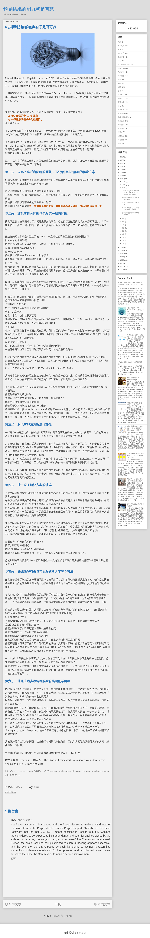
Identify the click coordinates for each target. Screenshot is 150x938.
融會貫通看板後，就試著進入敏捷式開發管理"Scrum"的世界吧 (135, 428)
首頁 (58, 904)
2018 (122, 169)
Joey (119, 143)
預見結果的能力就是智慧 (28, 9)
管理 (119, 87)
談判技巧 (121, 98)
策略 (119, 83)
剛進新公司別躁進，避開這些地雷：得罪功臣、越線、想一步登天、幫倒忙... (131, 284)
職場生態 (121, 121)
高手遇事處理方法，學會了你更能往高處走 (131, 209)
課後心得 (121, 94)
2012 (122, 254)
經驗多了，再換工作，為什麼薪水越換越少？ (135, 480)
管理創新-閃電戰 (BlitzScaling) (133, 379)
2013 (122, 251)
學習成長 (121, 102)
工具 (119, 49)
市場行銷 (121, 57)
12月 (124, 181)
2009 (122, 263)
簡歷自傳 (121, 109)
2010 (122, 260)
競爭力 (120, 132)
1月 (123, 243)
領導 (119, 91)
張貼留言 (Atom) (62, 915)
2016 (122, 176)
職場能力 (121, 125)
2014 (122, 247)
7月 (123, 225)
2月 (123, 240)
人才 (119, 42)
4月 (123, 234)
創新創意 (121, 76)
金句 (119, 61)
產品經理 (121, 72)
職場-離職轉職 (123, 117)
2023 (122, 160)
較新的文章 (13, 904)
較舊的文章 (102, 904)
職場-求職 (121, 113)
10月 (124, 188)
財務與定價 (122, 68)
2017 (122, 173)
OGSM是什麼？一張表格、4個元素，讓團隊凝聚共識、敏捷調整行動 (135, 337)
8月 (123, 222)
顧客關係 (121, 140)
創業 (36, 787)
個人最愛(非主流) (124, 64)
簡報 (119, 106)
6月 (123, 228)
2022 (122, 163)
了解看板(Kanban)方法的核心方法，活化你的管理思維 (135, 455)
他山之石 (121, 53)
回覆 (13, 858)
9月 (123, 218)
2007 (122, 269)
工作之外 (121, 46)
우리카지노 (46, 831)
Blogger (81, 932)
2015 (122, 179)
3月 (123, 237)
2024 (122, 157)
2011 (122, 257)
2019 (122, 166)
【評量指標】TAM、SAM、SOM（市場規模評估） (135, 310)
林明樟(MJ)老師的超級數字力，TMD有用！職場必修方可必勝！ (131, 192)
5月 (123, 231)
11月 (124, 185)
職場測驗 (121, 128)
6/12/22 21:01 (25, 819)
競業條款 (121, 136)
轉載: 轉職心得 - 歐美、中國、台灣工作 (135, 404)
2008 (122, 266)
